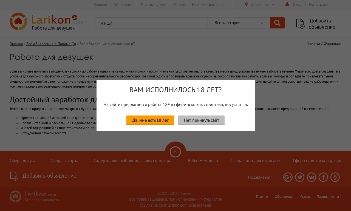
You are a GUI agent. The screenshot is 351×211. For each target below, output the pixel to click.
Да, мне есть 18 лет (150, 120)
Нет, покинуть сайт (201, 120)
